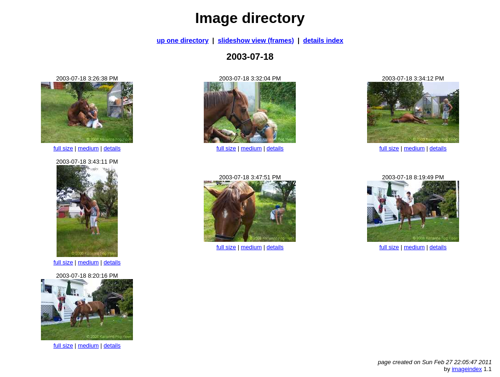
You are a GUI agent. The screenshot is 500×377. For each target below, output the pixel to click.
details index (323, 40)
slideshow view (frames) (256, 40)
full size (63, 148)
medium (88, 148)
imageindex (467, 369)
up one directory (183, 40)
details (112, 148)
